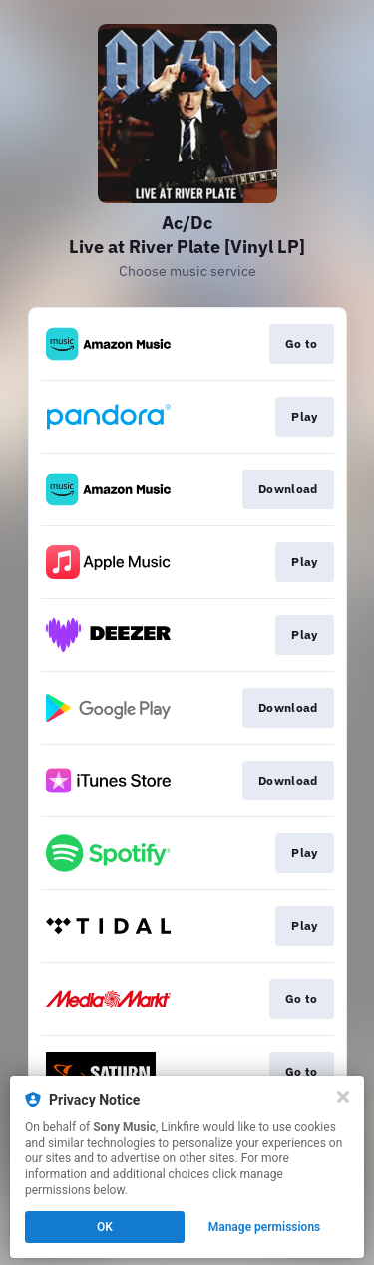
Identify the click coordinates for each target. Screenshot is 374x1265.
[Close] (343, 1096)
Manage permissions (264, 1227)
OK (105, 1227)
